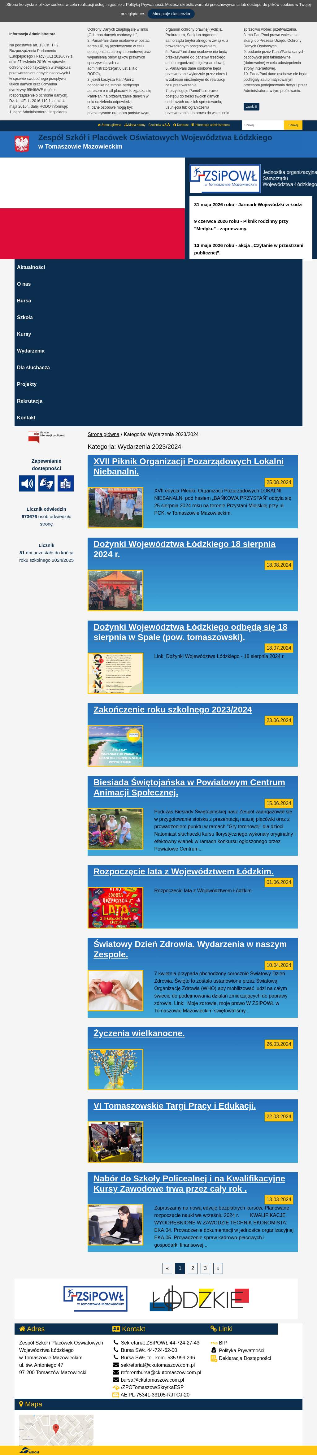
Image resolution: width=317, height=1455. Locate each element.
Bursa (24, 300)
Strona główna (109, 125)
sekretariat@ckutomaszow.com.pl (153, 1365)
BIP (219, 1342)
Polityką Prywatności (144, 4)
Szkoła (25, 317)
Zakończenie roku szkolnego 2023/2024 (172, 709)
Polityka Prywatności (237, 1350)
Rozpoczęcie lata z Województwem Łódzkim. (183, 871)
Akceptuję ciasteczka (171, 13)
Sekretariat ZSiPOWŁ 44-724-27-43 (155, 1342)
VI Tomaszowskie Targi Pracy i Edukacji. (174, 1106)
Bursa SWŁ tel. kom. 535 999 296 (153, 1357)
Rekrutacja (29, 401)
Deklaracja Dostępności (241, 1358)
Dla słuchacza (33, 367)
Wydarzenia (31, 350)
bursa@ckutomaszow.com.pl (148, 1380)
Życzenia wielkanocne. (139, 1033)
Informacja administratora (211, 125)
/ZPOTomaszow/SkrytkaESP (148, 1387)
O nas (24, 284)
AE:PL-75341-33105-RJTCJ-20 (150, 1394)
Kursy (24, 334)
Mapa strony (134, 125)
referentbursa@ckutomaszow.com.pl (156, 1372)
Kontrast (181, 125)
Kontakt (26, 417)
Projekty (27, 384)
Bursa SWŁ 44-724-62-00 (144, 1350)
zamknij (251, 106)
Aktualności (31, 267)
